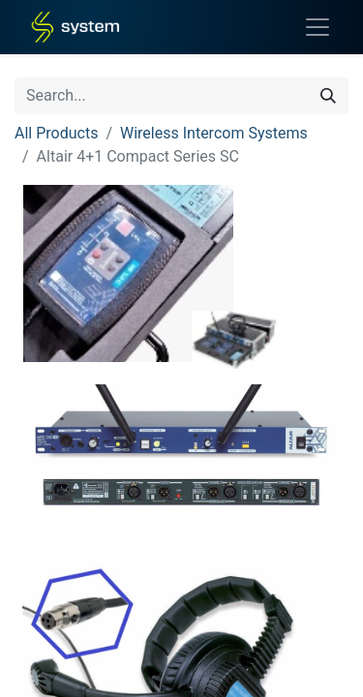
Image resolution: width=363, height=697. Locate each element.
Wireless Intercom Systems (214, 133)
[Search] (328, 95)
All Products (56, 133)
